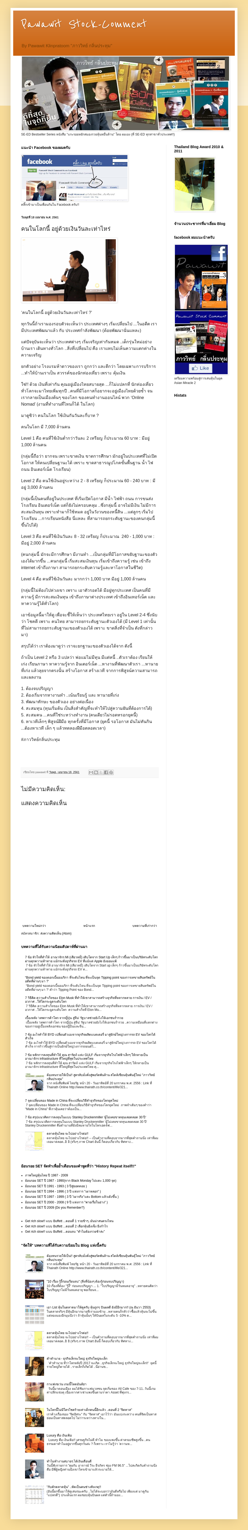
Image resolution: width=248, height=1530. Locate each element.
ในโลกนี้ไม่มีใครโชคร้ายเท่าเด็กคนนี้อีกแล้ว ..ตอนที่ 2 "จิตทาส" (89, 1410)
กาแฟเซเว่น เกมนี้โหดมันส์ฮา (67, 1384)
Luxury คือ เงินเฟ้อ (59, 1435)
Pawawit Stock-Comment (84, 24)
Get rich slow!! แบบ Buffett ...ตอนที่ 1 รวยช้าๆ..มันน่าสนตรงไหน (69, 1221)
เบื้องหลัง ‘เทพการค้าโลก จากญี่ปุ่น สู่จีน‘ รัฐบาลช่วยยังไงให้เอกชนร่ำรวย (74, 1018)
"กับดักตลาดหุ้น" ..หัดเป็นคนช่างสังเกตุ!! (74, 1487)
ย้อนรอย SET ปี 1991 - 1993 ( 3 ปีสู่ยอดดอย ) (56, 1186)
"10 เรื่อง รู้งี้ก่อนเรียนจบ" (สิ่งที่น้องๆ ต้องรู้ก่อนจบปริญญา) (85, 1281)
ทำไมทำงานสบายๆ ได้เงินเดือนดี (69, 1461)
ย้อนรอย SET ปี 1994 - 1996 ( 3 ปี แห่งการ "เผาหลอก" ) (63, 1191)
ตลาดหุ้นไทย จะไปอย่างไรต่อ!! (67, 1133)
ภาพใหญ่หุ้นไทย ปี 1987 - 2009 (46, 1175)
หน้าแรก (89, 926)
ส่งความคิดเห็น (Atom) (55, 933)
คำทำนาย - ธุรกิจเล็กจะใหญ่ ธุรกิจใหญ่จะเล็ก (77, 1358)
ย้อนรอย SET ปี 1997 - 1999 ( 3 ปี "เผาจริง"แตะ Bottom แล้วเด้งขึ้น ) (72, 1197)
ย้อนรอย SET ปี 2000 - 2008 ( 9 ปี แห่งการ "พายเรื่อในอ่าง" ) (66, 1202)
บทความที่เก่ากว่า (144, 926)
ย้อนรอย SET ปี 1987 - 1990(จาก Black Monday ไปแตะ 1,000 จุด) (70, 1180)
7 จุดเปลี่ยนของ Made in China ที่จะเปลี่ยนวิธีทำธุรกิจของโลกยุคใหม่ (71, 1100)
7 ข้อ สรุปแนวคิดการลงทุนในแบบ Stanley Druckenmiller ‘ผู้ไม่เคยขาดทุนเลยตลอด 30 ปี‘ (85, 1117)
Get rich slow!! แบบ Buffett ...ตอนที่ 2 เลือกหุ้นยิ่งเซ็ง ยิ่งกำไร (66, 1226)
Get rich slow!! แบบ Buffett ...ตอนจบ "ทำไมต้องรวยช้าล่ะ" (65, 1231)
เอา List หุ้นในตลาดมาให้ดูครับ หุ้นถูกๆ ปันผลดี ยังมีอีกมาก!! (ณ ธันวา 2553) (99, 1307)
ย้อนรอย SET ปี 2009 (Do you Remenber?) (54, 1207)
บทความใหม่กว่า (34, 926)
